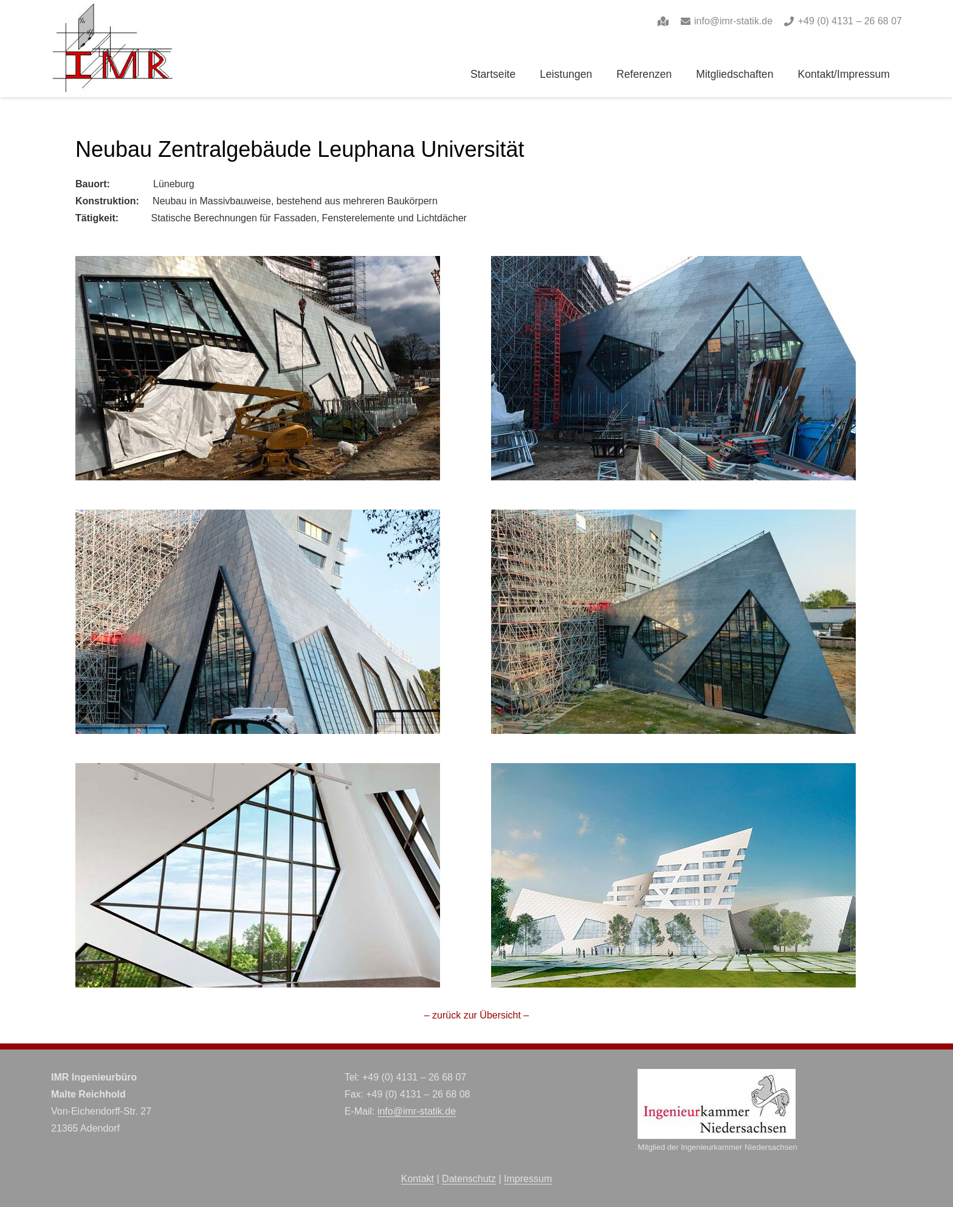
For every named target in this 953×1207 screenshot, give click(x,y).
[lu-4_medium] (673, 518)
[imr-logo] (113, 48)
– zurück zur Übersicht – (476, 1015)
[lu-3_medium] (257, 518)
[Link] (663, 21)
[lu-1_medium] (257, 264)
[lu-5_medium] (257, 771)
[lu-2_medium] (673, 264)
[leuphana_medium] (673, 771)
